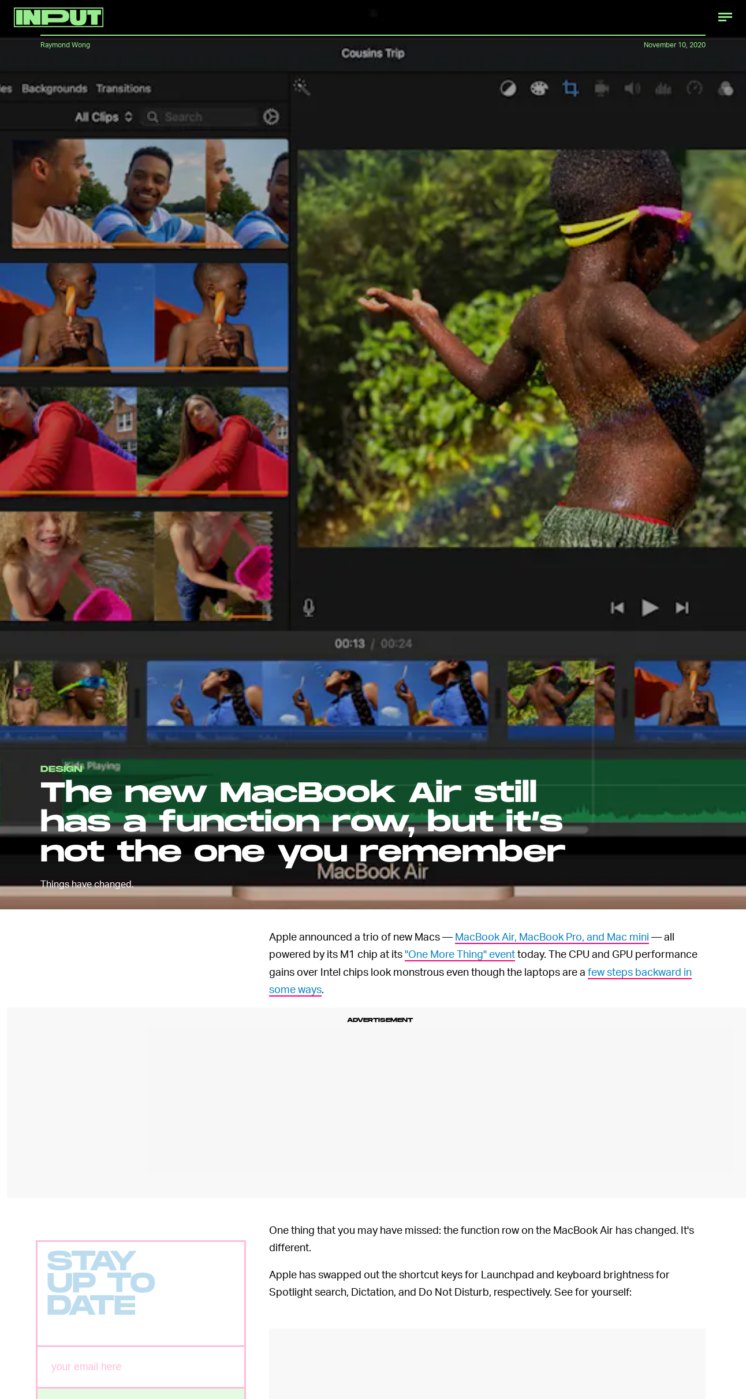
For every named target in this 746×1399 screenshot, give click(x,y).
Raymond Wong (65, 44)
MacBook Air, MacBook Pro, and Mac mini (552, 936)
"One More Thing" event (460, 953)
